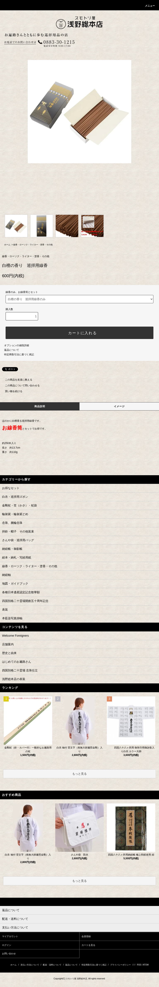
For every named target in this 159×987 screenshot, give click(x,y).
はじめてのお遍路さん (16, 661)
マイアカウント (10, 936)
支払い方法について (29, 965)
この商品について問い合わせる (20, 385)
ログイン (6, 945)
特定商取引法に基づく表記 (19, 354)
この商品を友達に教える (16, 379)
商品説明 (39, 406)
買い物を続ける (11, 391)
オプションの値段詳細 (16, 345)
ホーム (7, 244)
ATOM (146, 965)
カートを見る (88, 945)
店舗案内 (8, 644)
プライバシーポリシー (120, 965)
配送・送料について (52, 965)
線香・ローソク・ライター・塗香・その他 (33, 244)
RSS (139, 965)
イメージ (119, 406)
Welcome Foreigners (15, 635)
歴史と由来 (9, 653)
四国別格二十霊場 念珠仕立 (20, 670)
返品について (11, 349)
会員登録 (86, 936)
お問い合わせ (9, 953)
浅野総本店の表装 (13, 679)
